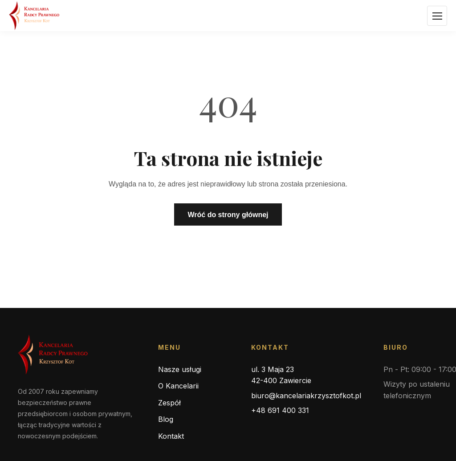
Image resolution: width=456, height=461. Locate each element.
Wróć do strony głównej (227, 214)
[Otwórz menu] (437, 16)
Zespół (169, 402)
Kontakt (171, 436)
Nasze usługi (179, 369)
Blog (165, 419)
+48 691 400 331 (280, 410)
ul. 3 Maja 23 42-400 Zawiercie (281, 375)
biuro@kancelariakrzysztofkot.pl (306, 395)
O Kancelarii (178, 385)
